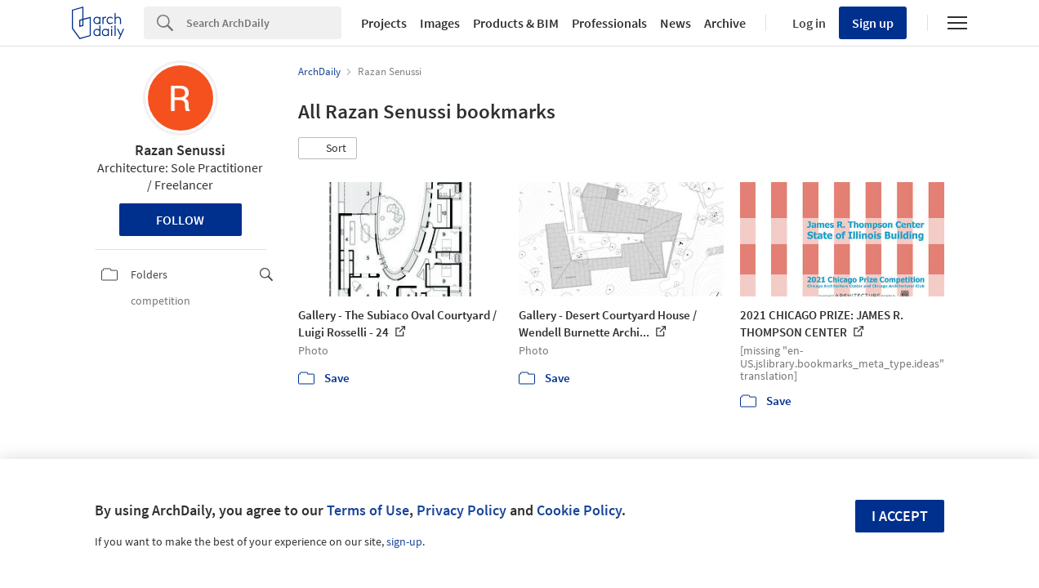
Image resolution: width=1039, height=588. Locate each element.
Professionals (609, 22)
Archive (725, 22)
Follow (180, 220)
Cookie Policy (579, 510)
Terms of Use (368, 510)
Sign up (873, 23)
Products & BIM (516, 22)
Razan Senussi (180, 149)
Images (440, 22)
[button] (327, 148)
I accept (900, 515)
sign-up (404, 541)
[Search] (263, 23)
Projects (384, 22)
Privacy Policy (461, 510)
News (675, 22)
